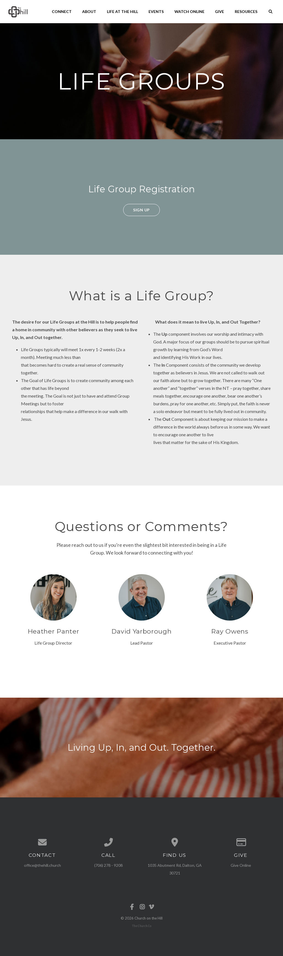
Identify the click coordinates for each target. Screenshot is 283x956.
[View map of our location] (174, 842)
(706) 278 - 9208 (108, 865)
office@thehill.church (42, 865)
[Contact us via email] (42, 842)
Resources (246, 11)
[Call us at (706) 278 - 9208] (108, 842)
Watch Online (189, 11)
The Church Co (141, 926)
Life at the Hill (122, 11)
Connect (62, 11)
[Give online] (241, 842)
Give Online (241, 865)
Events (156, 11)
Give (219, 11)
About (89, 11)
